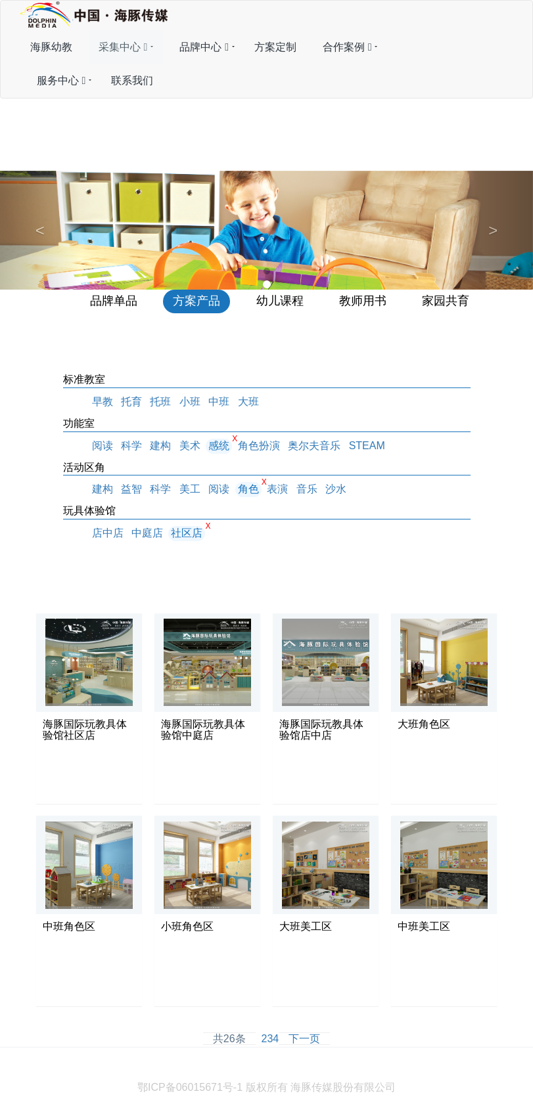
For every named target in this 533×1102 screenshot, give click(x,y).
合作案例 (347, 47)
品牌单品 (113, 300)
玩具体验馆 (89, 510)
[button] (40, 230)
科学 (131, 445)
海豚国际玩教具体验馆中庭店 (203, 729)
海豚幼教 (51, 47)
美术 (189, 445)
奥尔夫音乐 (314, 445)
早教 (102, 401)
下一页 (304, 1038)
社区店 (186, 533)
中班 (218, 401)
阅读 (102, 445)
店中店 (108, 533)
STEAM (367, 445)
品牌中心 (204, 47)
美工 (189, 489)
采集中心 (123, 47)
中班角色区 (69, 926)
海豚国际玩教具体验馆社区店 (85, 729)
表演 (277, 489)
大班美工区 (305, 926)
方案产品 (196, 300)
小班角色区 (187, 926)
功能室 (79, 423)
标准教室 (84, 379)
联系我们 (132, 80)
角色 (248, 489)
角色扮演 (259, 445)
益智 (131, 489)
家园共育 (445, 300)
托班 (160, 401)
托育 (131, 401)
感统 (218, 445)
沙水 (335, 489)
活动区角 (84, 467)
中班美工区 (424, 926)
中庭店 (147, 533)
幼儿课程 (280, 300)
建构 (160, 445)
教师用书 (362, 300)
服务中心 (61, 80)
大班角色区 (424, 724)
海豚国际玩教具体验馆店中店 (321, 729)
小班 (189, 401)
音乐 (306, 489)
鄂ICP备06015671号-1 (190, 1087)
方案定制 (275, 47)
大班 (248, 401)
